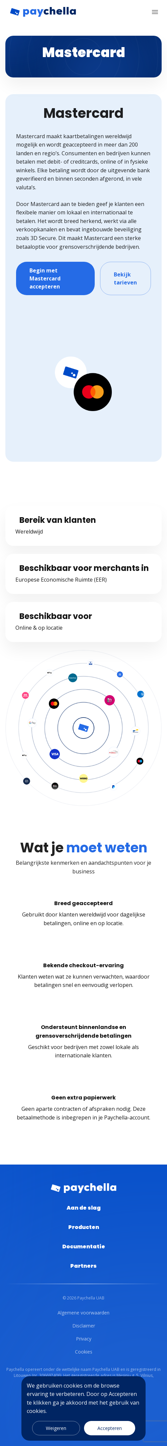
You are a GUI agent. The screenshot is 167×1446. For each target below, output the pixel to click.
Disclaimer (83, 1325)
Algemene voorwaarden (83, 1312)
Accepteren (109, 1428)
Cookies (83, 1352)
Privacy (83, 1338)
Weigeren (56, 1428)
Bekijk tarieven (125, 278)
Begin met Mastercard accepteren (55, 278)
